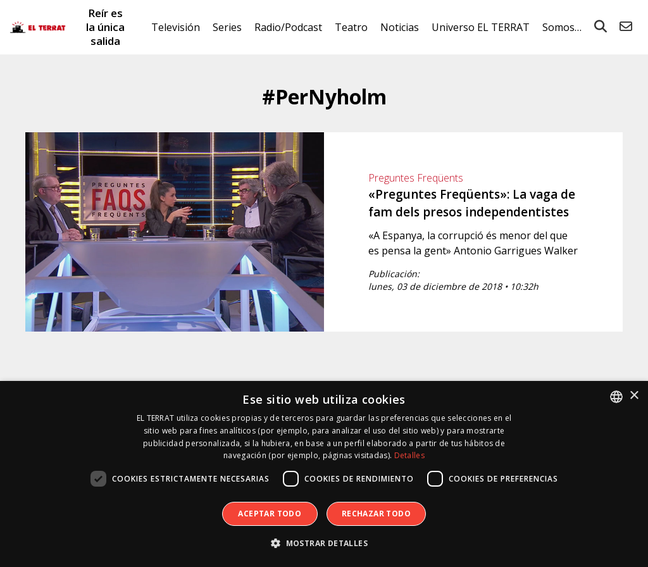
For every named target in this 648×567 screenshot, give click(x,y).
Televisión (175, 27)
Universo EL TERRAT (481, 27)
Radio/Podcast (288, 27)
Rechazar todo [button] (376, 513)
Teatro (351, 27)
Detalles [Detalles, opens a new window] (409, 455)
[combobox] (616, 396)
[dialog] (324, 474)
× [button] (634, 396)
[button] (324, 543)
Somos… (562, 27)
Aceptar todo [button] (269, 513)
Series (227, 27)
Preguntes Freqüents (415, 178)
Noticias (399, 27)
